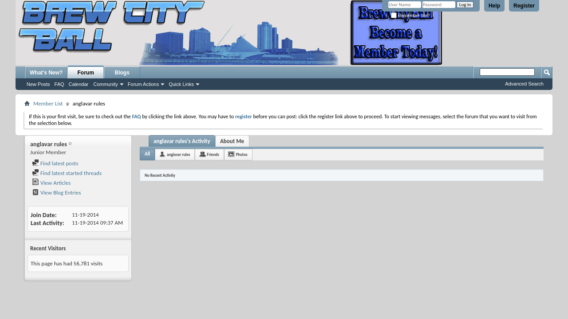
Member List (48, 103)
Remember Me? (410, 15)
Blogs (122, 73)
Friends (213, 154)
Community (105, 84)
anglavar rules (178, 154)
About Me (232, 141)
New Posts (38, 84)
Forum (86, 73)
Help (494, 6)
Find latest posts (55, 163)
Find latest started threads (67, 173)
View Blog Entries (56, 192)
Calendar (79, 84)
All (147, 154)
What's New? (46, 73)
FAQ (59, 84)
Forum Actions (143, 84)
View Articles (51, 182)
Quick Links (181, 84)
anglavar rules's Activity (182, 141)
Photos (242, 154)
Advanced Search (524, 83)
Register (524, 6)
